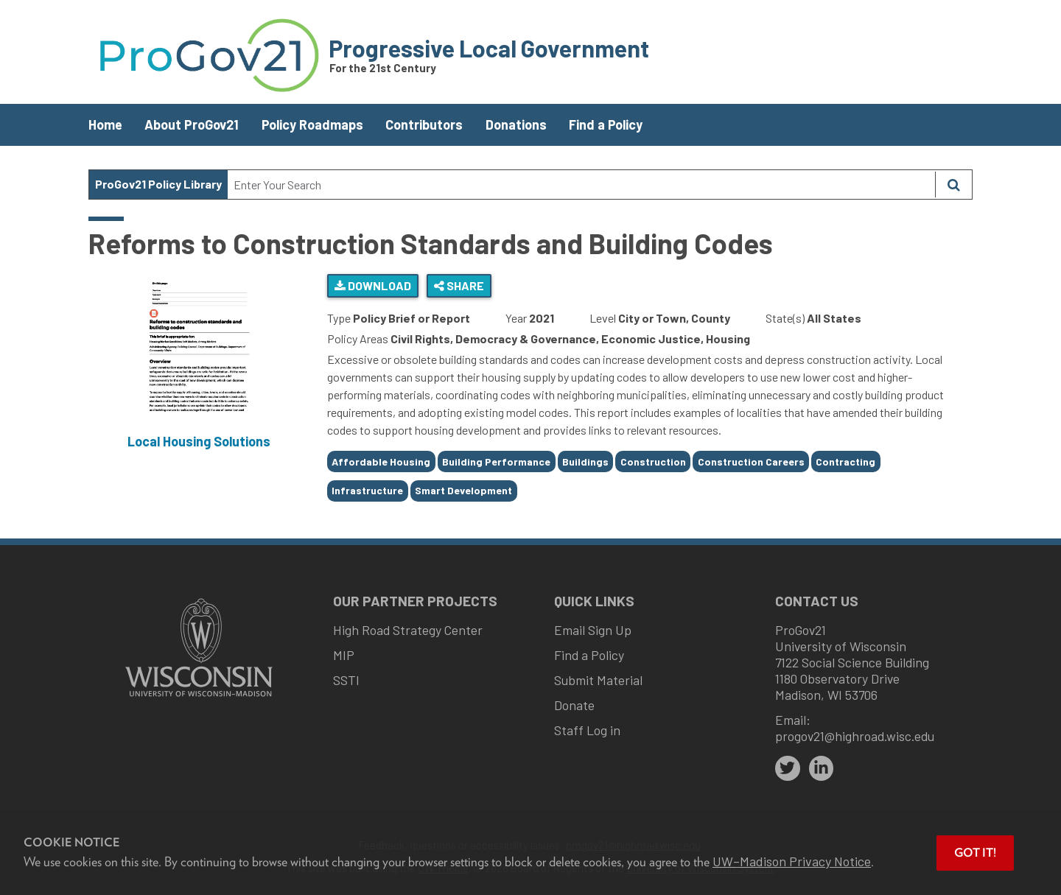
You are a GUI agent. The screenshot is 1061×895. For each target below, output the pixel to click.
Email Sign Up (592, 630)
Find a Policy (605, 124)
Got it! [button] (975, 853)
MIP (343, 655)
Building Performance (496, 461)
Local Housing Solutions (198, 441)
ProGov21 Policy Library (158, 184)
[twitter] (787, 768)
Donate (574, 705)
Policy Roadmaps (312, 124)
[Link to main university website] (199, 698)
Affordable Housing (381, 461)
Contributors (424, 124)
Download (373, 285)
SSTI (346, 680)
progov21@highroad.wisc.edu (854, 736)
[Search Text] (581, 184)
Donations (516, 124)
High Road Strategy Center (408, 630)
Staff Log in (587, 730)
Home (105, 124)
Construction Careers (751, 461)
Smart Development (463, 490)
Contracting (845, 461)
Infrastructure (367, 490)
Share (459, 285)
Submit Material (598, 680)
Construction (653, 461)
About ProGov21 (191, 124)
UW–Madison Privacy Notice (791, 861)
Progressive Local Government (489, 48)
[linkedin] (821, 768)
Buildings (585, 461)
